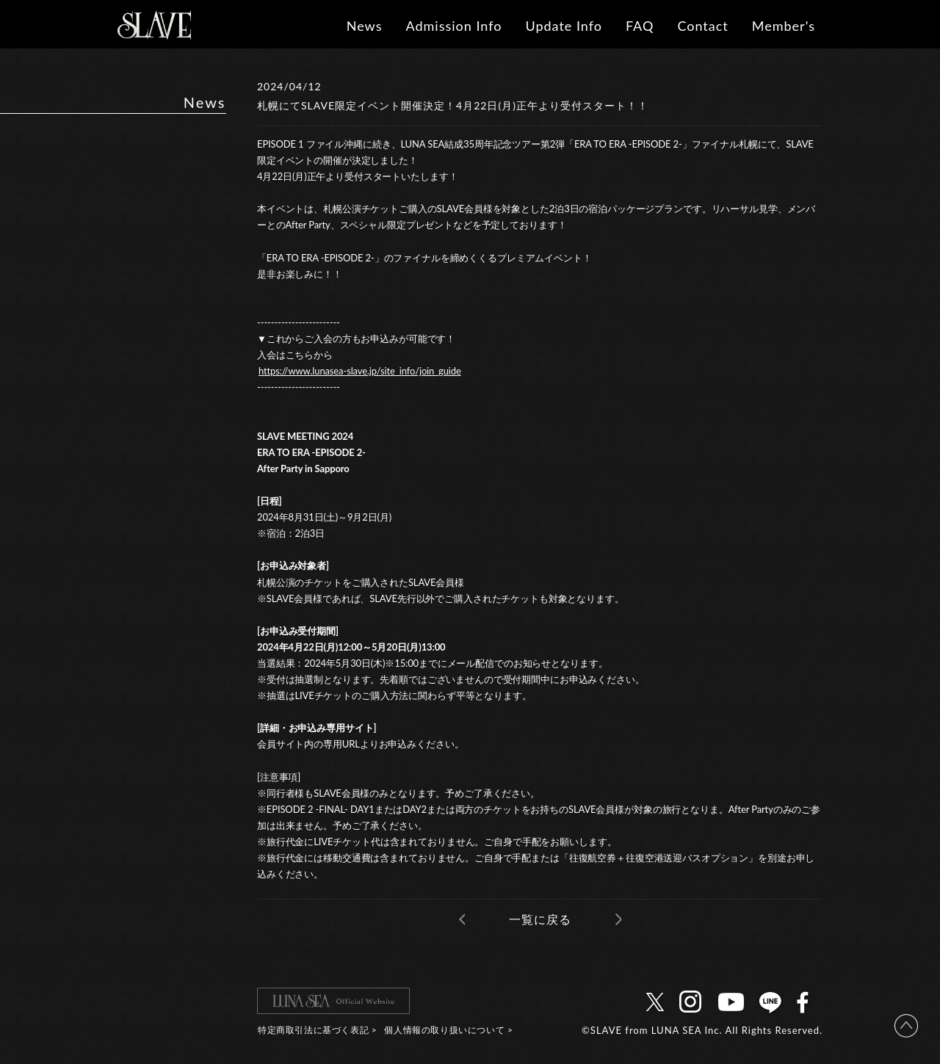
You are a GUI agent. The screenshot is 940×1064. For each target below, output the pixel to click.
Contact (702, 26)
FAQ (640, 26)
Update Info (563, 26)
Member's (783, 26)
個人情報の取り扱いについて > (448, 1029)
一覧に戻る (540, 919)
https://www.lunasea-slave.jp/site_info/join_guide (359, 371)
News (365, 26)
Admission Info (453, 26)
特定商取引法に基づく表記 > (317, 1029)
